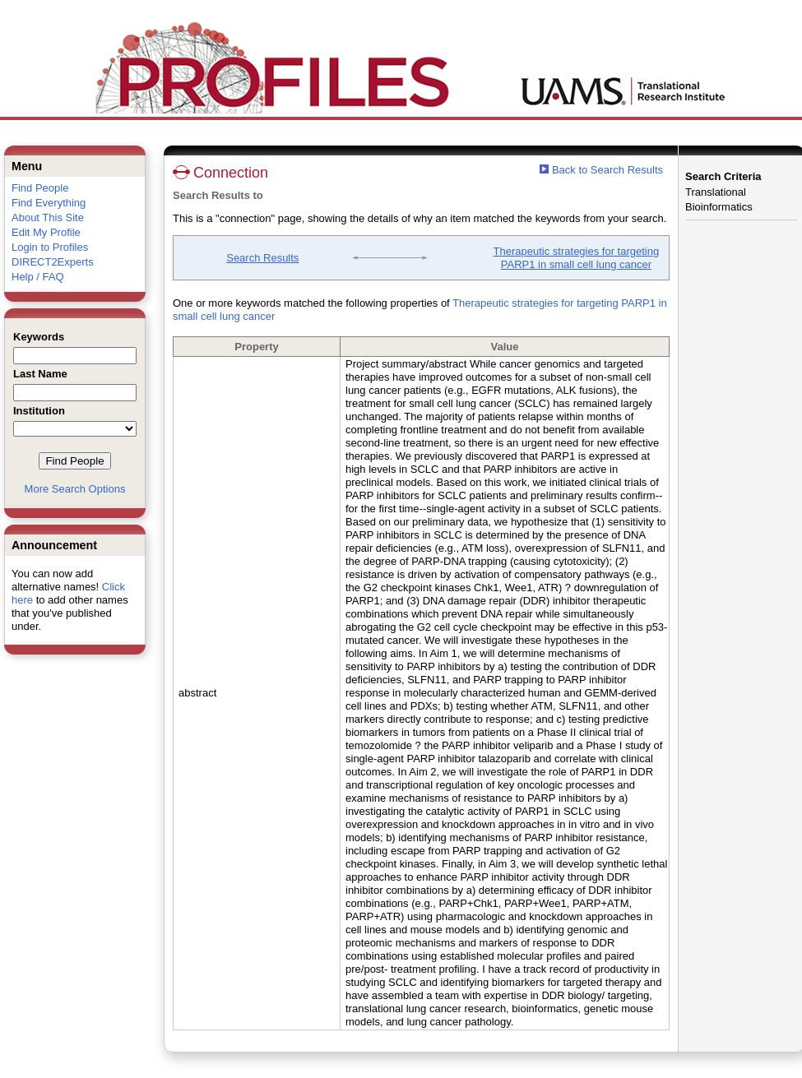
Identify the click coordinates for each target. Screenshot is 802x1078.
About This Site (48, 217)
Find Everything (49, 203)
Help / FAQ (38, 277)
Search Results (262, 258)
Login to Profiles (50, 247)
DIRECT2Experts (53, 262)
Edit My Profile (46, 232)
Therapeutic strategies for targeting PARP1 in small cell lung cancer (577, 258)
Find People (40, 188)
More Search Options (75, 489)
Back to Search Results (601, 170)
